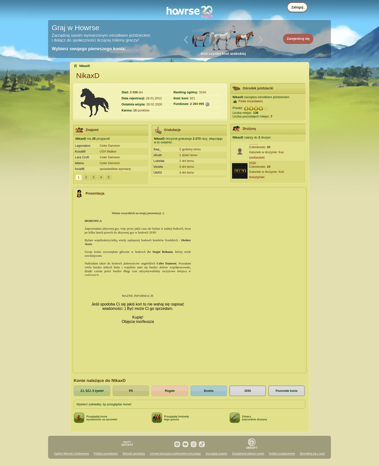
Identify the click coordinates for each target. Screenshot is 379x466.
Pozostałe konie (287, 391)
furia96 (80, 169)
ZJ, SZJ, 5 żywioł (91, 391)
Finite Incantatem (251, 101)
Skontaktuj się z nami (312, 453)
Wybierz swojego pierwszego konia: (89, 48)
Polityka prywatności (106, 453)
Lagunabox (82, 145)
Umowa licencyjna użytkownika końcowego (175, 453)
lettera (79, 163)
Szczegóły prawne (216, 453)
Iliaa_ (157, 149)
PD (131, 391)
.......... (253, 143)
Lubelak (159, 161)
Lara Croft (82, 157)
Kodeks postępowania (282, 453)
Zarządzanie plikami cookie (248, 453)
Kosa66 (80, 151)
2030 (252, 163)
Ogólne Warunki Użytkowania (71, 453)
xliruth (157, 155)
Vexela (158, 166)
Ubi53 (157, 172)
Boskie (208, 391)
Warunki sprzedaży (134, 453)
